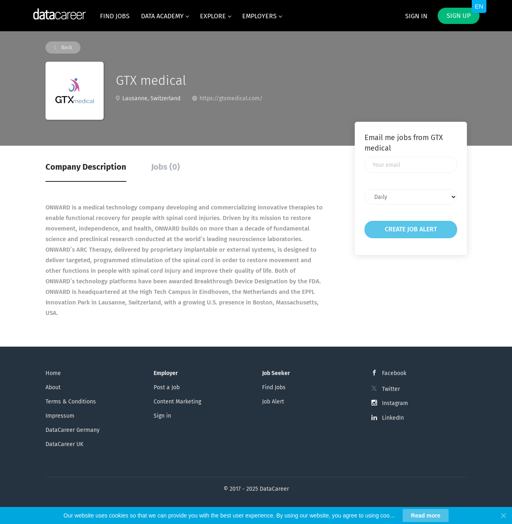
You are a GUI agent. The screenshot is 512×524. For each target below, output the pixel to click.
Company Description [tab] (86, 167)
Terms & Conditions (71, 401)
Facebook (394, 373)
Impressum (60, 415)
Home (53, 373)
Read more (425, 515)
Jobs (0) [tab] (165, 167)
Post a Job (167, 387)
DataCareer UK (64, 444)
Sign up (459, 15)
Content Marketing (177, 401)
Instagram (395, 403)
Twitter (391, 389)
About (53, 387)
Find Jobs (274, 387)
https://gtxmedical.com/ (231, 98)
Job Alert (273, 401)
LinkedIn (393, 417)
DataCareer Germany (73, 430)
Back (66, 47)
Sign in (416, 16)
